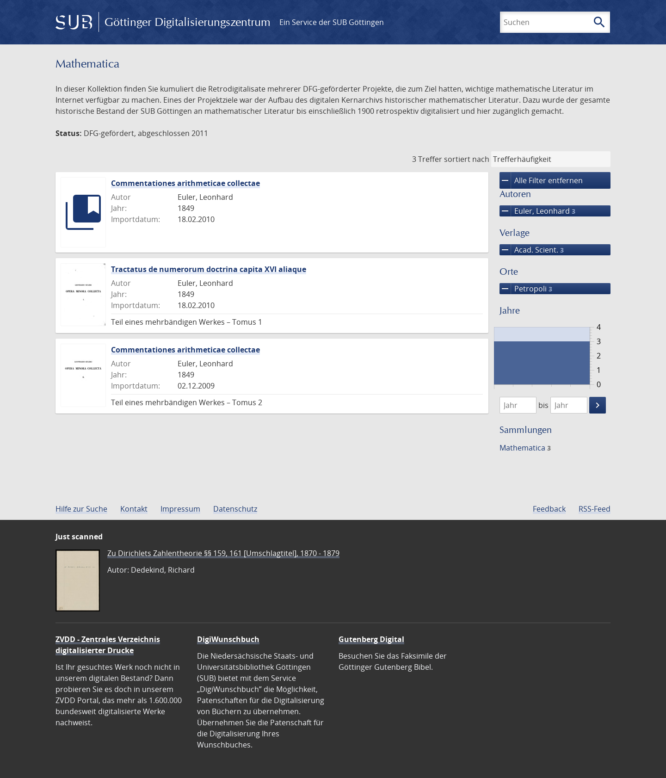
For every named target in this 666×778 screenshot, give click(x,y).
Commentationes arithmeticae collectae (185, 183)
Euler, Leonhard (537, 210)
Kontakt (134, 509)
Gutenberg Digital (371, 639)
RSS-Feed (594, 509)
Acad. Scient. (532, 249)
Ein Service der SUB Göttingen (331, 22)
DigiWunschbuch (228, 639)
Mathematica (525, 448)
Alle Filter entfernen (541, 180)
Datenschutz (235, 509)
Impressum (180, 509)
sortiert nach (466, 159)
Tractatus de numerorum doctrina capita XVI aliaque (208, 269)
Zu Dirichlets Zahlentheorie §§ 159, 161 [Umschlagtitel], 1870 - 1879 (223, 553)
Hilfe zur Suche (81, 509)
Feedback (549, 509)
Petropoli (526, 288)
